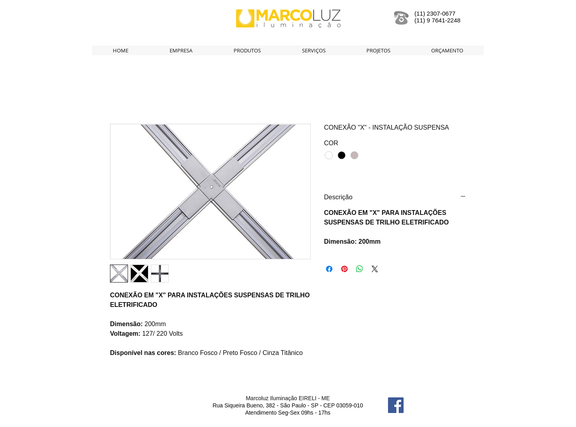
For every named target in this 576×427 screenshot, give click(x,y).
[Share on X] (375, 269)
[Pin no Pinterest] (344, 269)
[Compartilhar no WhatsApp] (359, 269)
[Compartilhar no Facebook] (329, 269)
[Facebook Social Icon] (396, 405)
